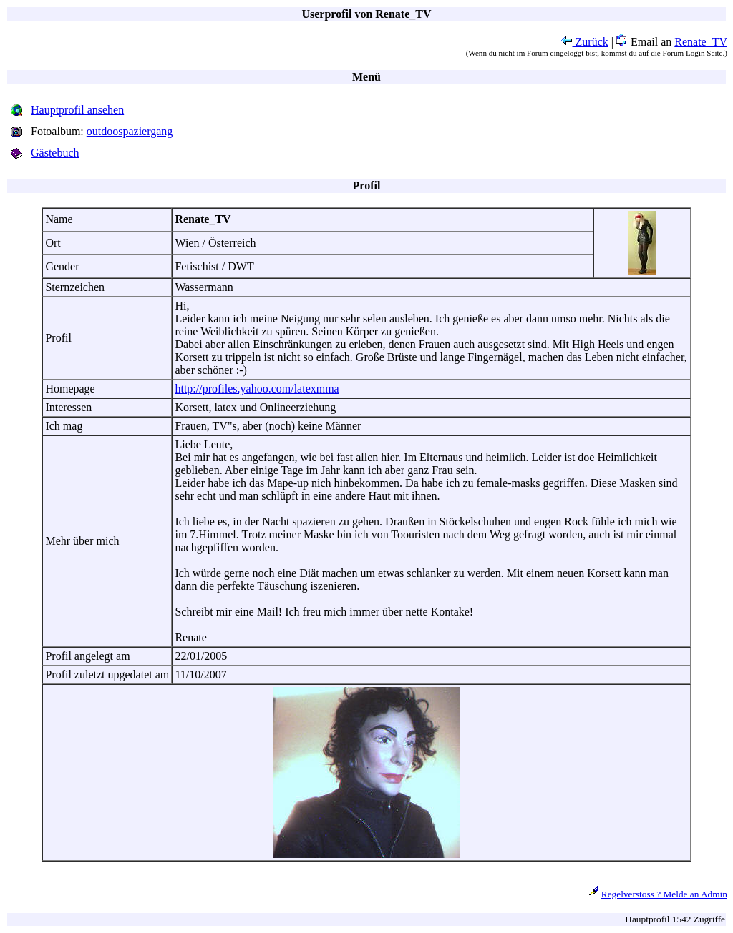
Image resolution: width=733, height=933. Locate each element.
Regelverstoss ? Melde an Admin (664, 894)
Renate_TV (700, 42)
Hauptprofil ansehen (77, 110)
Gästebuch (55, 153)
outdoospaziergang (130, 131)
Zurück (584, 42)
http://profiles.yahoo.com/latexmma (257, 388)
